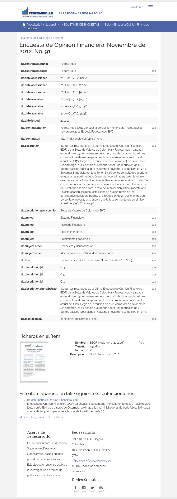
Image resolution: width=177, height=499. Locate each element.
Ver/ (142, 342)
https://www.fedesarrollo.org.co (91, 460)
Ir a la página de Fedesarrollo (80, 13)
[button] (137, 7)
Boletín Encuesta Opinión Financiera (127, 24)
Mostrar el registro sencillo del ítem (41, 37)
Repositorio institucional (41, 24)
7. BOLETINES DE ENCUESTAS (80, 24)
